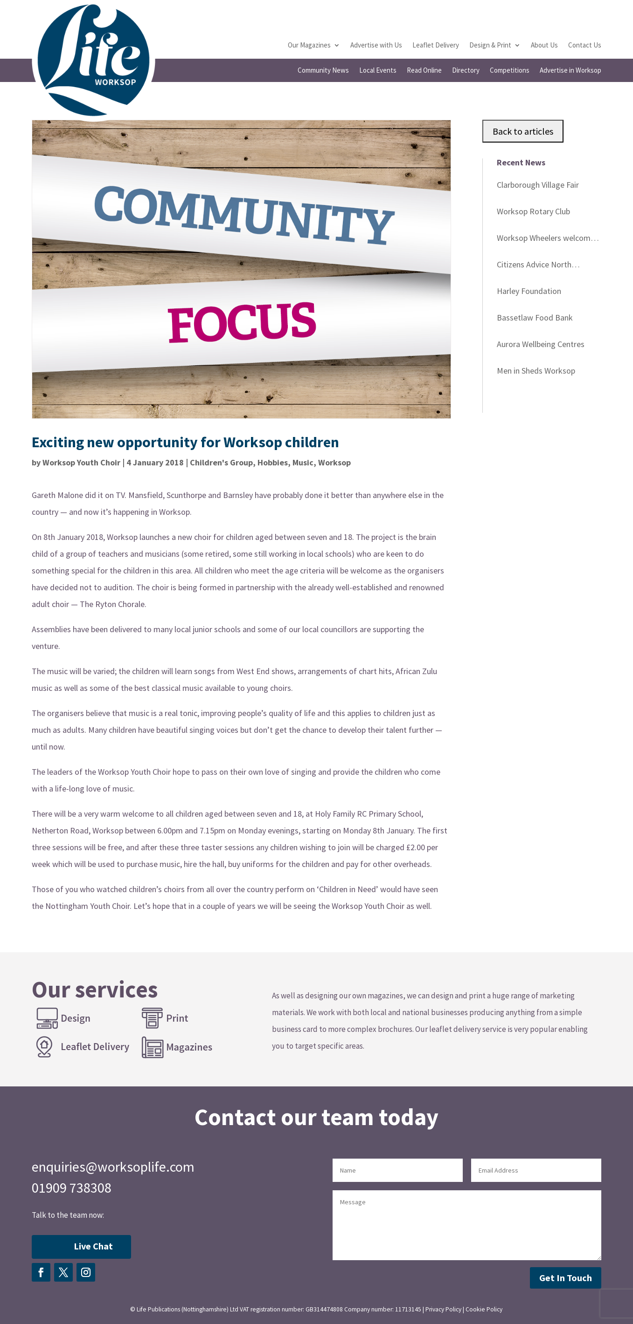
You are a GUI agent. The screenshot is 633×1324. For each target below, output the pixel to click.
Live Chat (93, 1246)
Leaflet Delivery (435, 45)
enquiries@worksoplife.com (113, 1166)
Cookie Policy (484, 1309)
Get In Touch (565, 1277)
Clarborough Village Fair (538, 184)
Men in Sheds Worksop (536, 370)
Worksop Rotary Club (533, 211)
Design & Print (490, 45)
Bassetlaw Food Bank (535, 317)
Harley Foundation (529, 291)
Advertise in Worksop (570, 71)
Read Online (424, 71)
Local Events (377, 71)
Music (302, 462)
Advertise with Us (376, 45)
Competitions (509, 71)
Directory (466, 71)
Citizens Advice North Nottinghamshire (534, 266)
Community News (323, 71)
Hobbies (272, 462)
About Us (544, 45)
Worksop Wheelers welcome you (546, 239)
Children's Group (221, 462)
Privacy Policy (443, 1309)
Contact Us (584, 45)
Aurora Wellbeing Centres (540, 344)
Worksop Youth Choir (81, 462)
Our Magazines (309, 45)
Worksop (334, 462)
